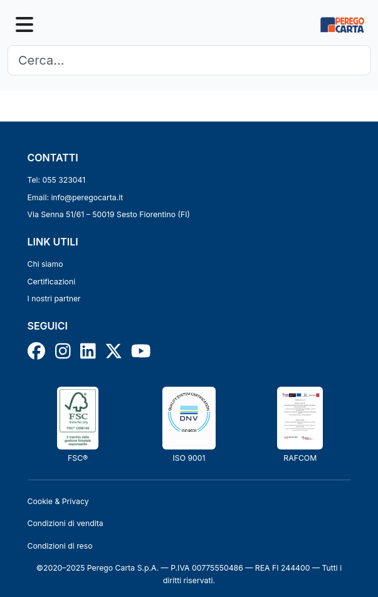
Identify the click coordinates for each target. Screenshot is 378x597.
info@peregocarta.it (87, 197)
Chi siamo (45, 264)
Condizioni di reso (60, 546)
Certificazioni (52, 281)
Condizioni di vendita (65, 523)
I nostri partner (54, 298)
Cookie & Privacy (58, 501)
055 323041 (64, 180)
